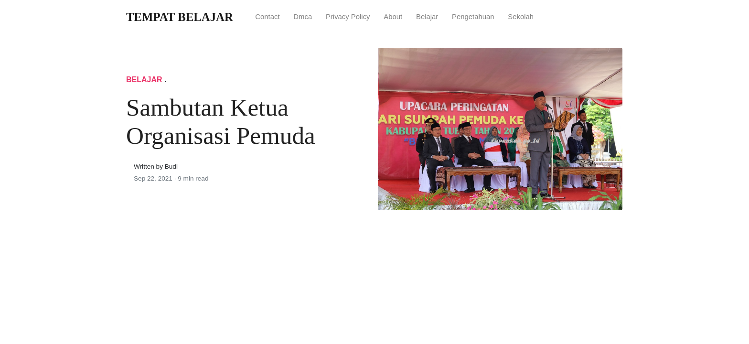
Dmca (302, 17)
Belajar (427, 17)
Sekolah (521, 17)
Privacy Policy (348, 17)
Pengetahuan (473, 17)
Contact (267, 17)
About (393, 17)
